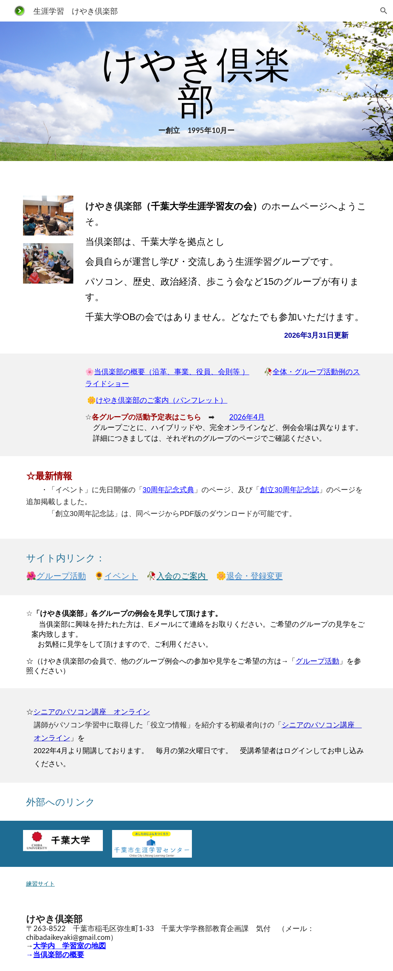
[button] (384, 11)
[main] (196, 91)
